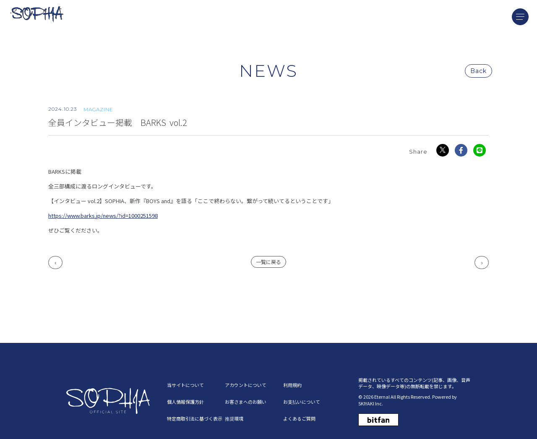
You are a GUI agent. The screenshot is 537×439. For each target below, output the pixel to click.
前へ (55, 262)
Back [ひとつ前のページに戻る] (478, 71)
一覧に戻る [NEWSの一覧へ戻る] (268, 262)
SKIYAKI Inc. (370, 403)
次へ (481, 262)
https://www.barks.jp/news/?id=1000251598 (103, 216)
